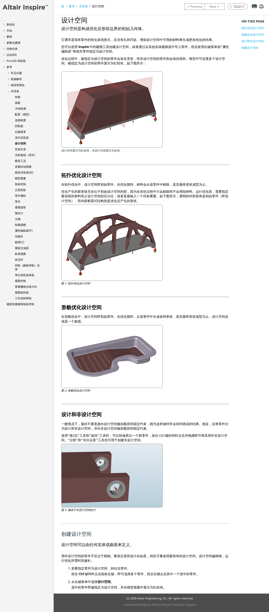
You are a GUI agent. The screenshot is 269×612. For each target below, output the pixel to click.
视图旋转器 (22, 292)
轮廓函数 (20, 225)
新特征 (11, 24)
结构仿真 (12, 49)
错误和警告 (18, 85)
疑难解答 (16, 79)
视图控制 (20, 281)
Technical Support (184, 604)
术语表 (15, 91)
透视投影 (20, 207)
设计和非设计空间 (253, 41)
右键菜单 (20, 132)
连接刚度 (20, 120)
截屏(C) (19, 242)
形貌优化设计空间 (253, 34)
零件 (17, 201)
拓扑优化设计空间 (253, 28)
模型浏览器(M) (24, 172)
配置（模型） (23, 114)
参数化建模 (13, 42)
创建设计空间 (250, 48)
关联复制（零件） (26, 155)
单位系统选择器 (24, 275)
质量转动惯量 (23, 166)
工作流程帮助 (23, 298)
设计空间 (20, 143)
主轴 (17, 219)
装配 (17, 103)
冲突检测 (20, 108)
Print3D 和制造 (16, 61)
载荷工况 (20, 161)
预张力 (19, 213)
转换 (17, 97)
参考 (9, 67)
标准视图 (20, 254)
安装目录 (20, 149)
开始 (9, 30)
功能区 (19, 236)
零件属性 (20, 196)
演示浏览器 (22, 137)
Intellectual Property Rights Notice (146, 604)
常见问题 (16, 73)
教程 (9, 36)
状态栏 (19, 259)
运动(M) (12, 55)
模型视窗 (20, 178)
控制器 (19, 126)
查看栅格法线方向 (26, 286)
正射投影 (20, 190)
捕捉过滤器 (22, 248)
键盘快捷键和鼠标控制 (20, 304)
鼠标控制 (20, 184)
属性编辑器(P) (24, 230)
